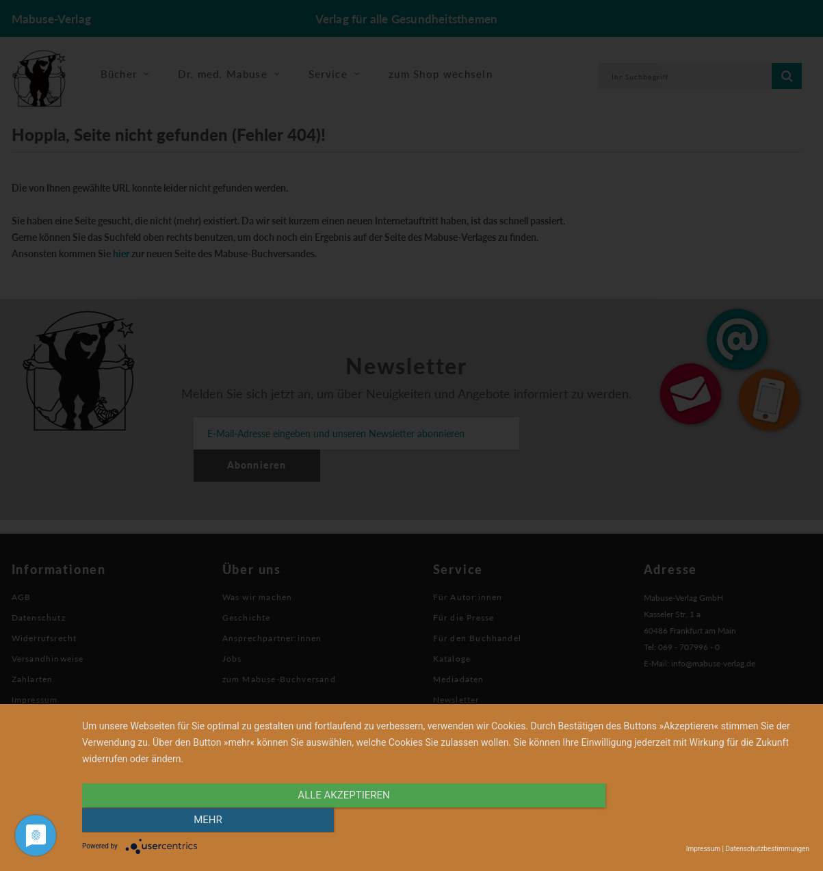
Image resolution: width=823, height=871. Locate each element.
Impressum (703, 849)
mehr (700, 821)
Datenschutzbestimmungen (767, 849)
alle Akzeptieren (336, 821)
